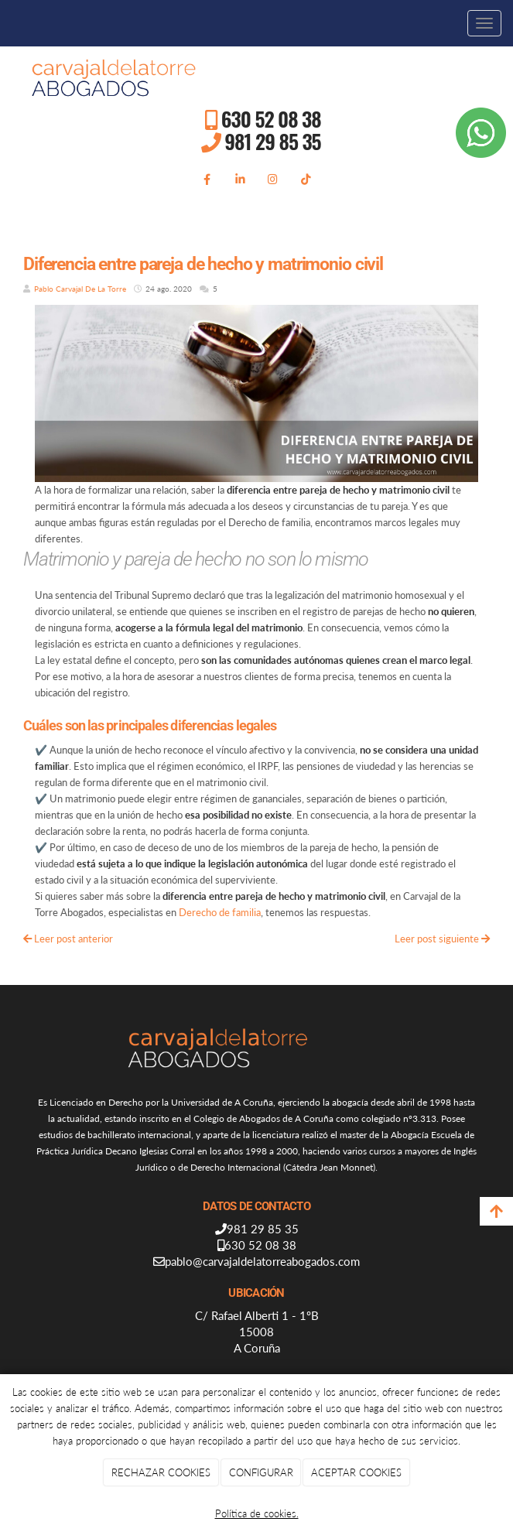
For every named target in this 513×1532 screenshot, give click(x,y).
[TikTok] (306, 179)
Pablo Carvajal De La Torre (81, 288)
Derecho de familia (220, 912)
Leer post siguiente (442, 938)
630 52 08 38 (271, 119)
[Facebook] (207, 179)
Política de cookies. (257, 1513)
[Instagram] (273, 179)
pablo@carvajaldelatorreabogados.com (262, 1261)
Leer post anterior (68, 938)
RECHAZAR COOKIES (160, 1472)
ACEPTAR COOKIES (356, 1472)
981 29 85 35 (272, 141)
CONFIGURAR (261, 1472)
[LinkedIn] (240, 179)
